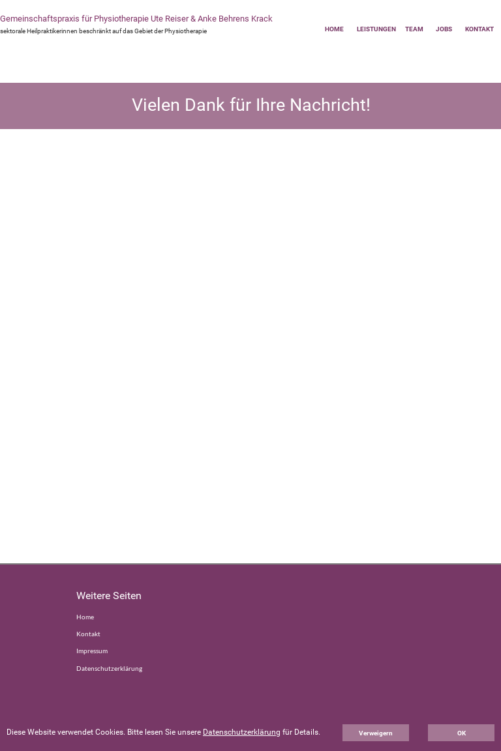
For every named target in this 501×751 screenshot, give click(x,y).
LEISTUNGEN (376, 29)
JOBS (444, 29)
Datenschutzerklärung (109, 668)
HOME (334, 29)
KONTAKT (479, 29)
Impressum (92, 651)
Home (85, 617)
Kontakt (88, 634)
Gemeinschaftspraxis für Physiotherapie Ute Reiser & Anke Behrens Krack (136, 18)
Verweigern (376, 733)
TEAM (414, 29)
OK (461, 733)
